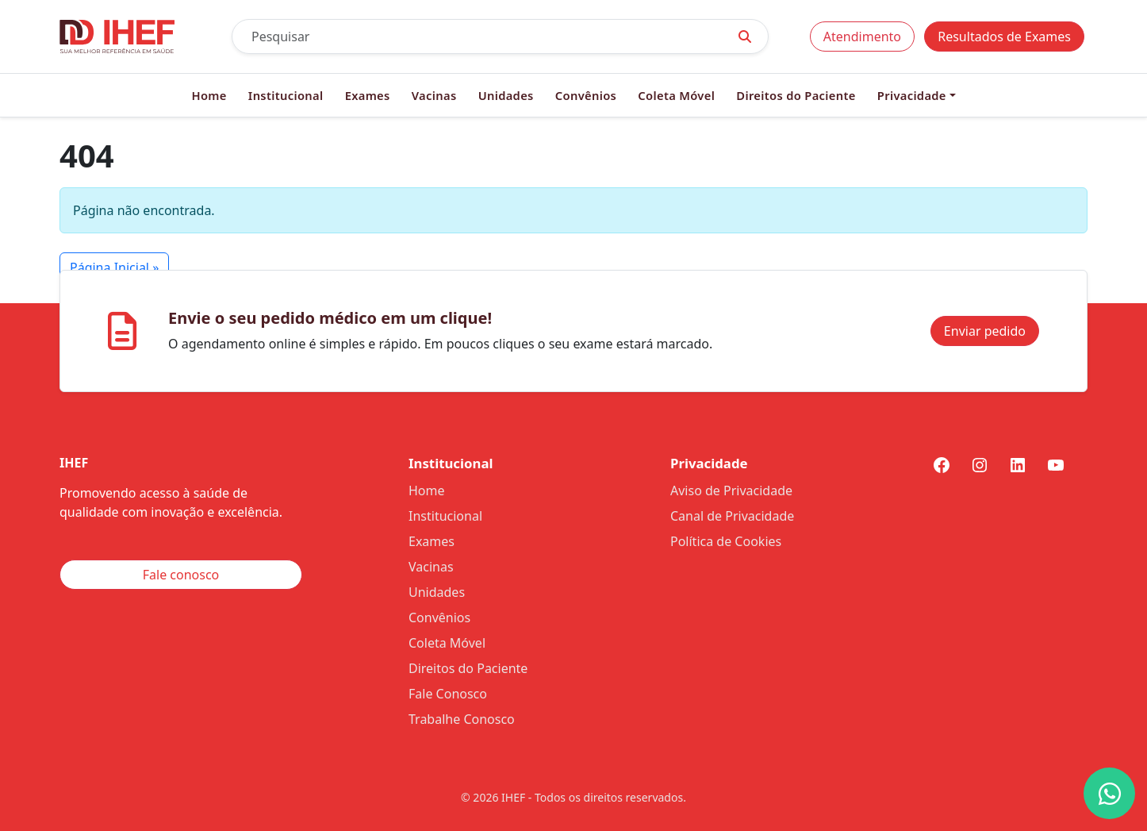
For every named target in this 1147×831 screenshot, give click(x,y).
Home (208, 95)
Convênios (585, 95)
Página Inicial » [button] (114, 267)
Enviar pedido (985, 331)
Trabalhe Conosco (462, 719)
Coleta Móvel (676, 95)
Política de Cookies (725, 541)
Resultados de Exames (1004, 36)
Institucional (286, 95)
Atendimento (862, 36)
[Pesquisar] (477, 36)
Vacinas (434, 95)
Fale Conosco (448, 693)
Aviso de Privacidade (731, 490)
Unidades (506, 95)
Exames (367, 95)
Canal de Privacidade (732, 516)
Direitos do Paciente (795, 95)
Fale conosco (181, 574)
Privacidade (911, 95)
